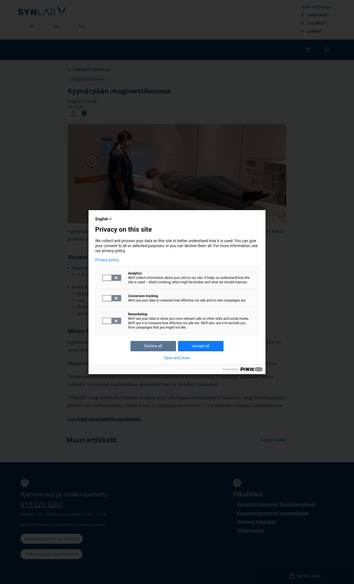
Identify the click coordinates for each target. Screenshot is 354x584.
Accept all (200, 346)
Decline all (153, 346)
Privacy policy (107, 260)
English (104, 219)
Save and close (177, 358)
